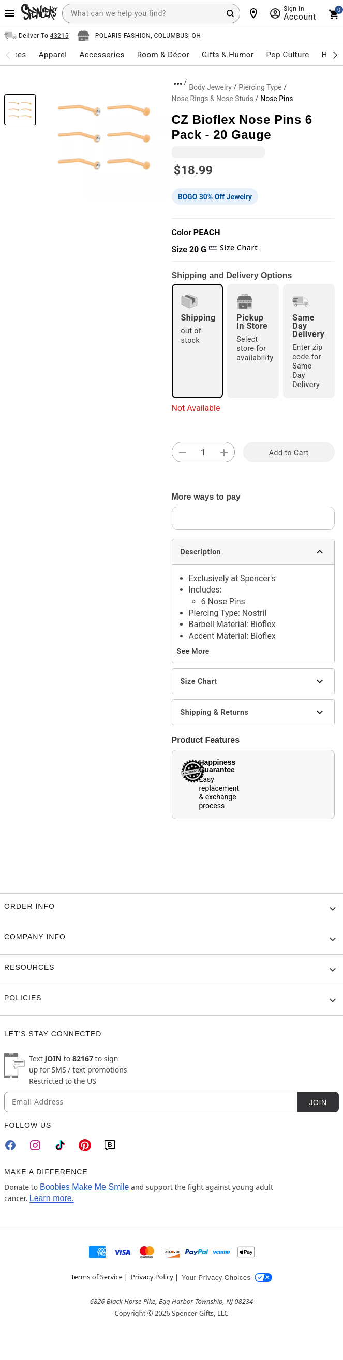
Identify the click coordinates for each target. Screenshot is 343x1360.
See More (193, 651)
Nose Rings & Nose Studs (212, 98)
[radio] (197, 341)
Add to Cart (289, 453)
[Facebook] (10, 1145)
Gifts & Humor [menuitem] (228, 54)
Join (317, 1102)
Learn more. (51, 1198)
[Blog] (109, 1145)
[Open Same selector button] (36, 35)
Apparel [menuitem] (53, 54)
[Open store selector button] (139, 35)
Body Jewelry (210, 87)
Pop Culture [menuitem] (287, 54)
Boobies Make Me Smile (84, 1186)
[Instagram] (35, 1145)
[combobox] (151, 13)
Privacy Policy (152, 1277)
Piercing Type (260, 87)
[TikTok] (60, 1145)
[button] (104, 137)
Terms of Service (97, 1277)
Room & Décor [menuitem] (163, 54)
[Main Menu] (9, 13)
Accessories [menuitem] (101, 54)
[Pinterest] (85, 1145)
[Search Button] (230, 13)
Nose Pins (276, 98)
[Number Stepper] (203, 452)
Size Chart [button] (233, 247)
